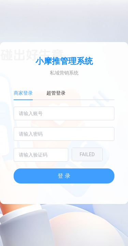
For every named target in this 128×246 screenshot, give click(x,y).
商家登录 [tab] (23, 93)
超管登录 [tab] (56, 93)
